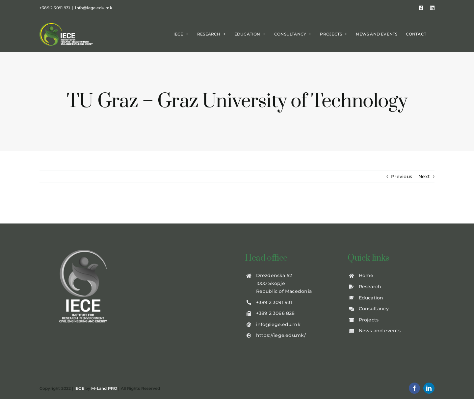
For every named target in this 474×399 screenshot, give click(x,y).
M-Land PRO (104, 388)
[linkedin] (428, 388)
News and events (380, 331)
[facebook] (414, 388)
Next (424, 176)
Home (366, 275)
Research (370, 287)
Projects (369, 320)
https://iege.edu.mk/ (281, 335)
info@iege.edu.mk (93, 7)
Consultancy (374, 309)
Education (371, 298)
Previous (401, 176)
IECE (79, 388)
